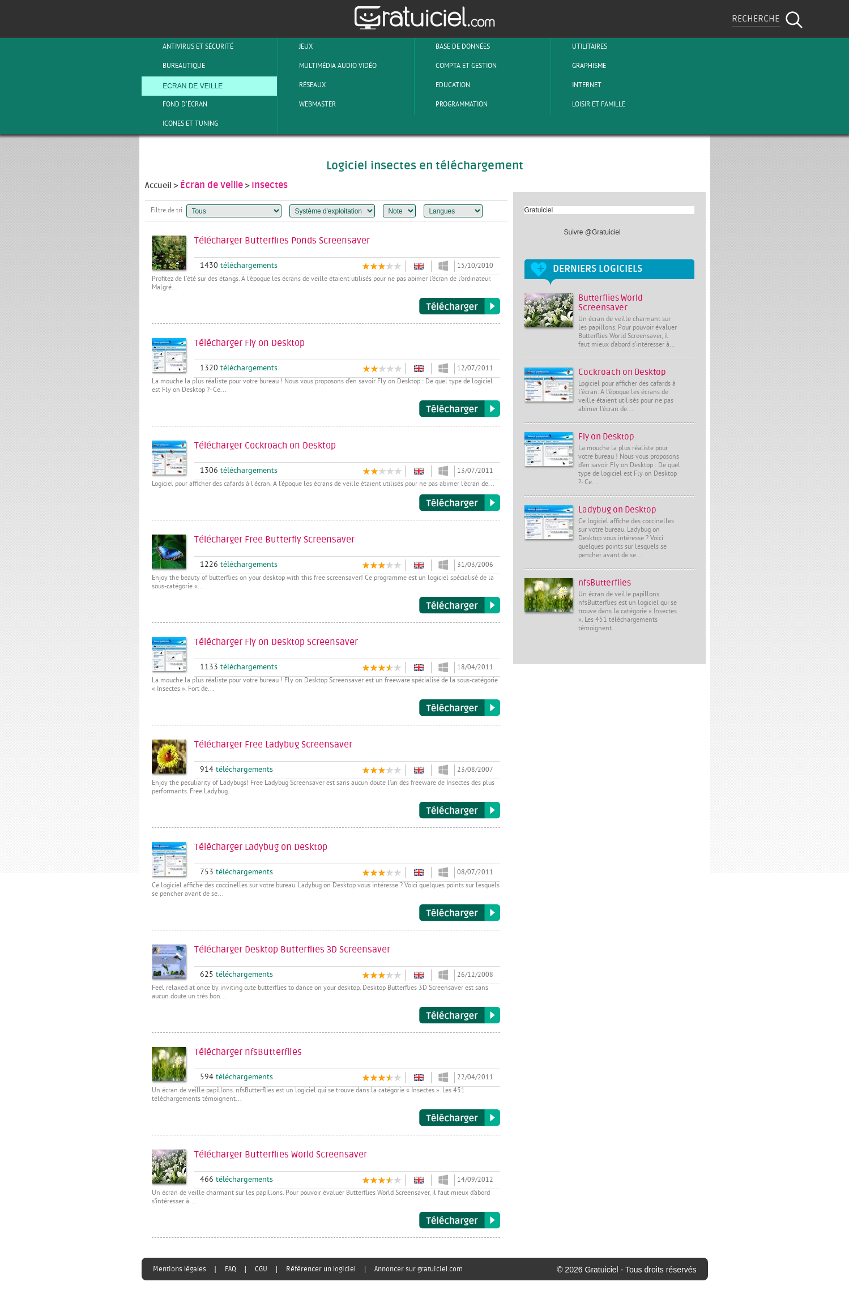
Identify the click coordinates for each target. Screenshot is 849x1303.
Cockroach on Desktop (622, 372)
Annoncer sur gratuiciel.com (418, 1269)
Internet (577, 84)
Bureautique (174, 65)
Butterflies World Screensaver (610, 303)
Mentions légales (179, 1269)
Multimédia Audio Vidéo (328, 65)
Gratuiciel (538, 210)
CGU (261, 1269)
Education (443, 84)
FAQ (230, 1269)
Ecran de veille (183, 84)
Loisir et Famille (589, 104)
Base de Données (453, 46)
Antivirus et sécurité (188, 46)
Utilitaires (580, 46)
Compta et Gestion (457, 65)
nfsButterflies (604, 583)
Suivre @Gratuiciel (592, 232)
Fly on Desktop (606, 437)
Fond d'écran (175, 104)
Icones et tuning (181, 123)
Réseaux (303, 84)
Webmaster (308, 104)
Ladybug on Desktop (617, 510)
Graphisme (579, 65)
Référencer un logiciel (321, 1269)
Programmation (452, 104)
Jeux (296, 46)
